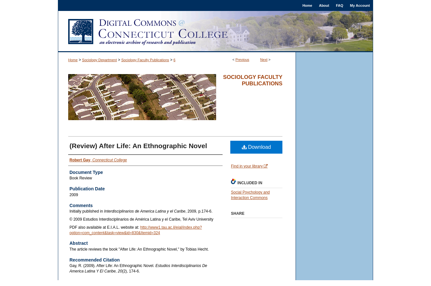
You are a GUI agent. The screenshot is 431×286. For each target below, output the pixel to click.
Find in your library (249, 166)
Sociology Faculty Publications (145, 60)
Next (264, 60)
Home (73, 60)
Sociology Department (99, 60)
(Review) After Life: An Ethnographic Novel (138, 145)
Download (256, 147)
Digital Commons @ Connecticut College (215, 31)
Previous (242, 60)
